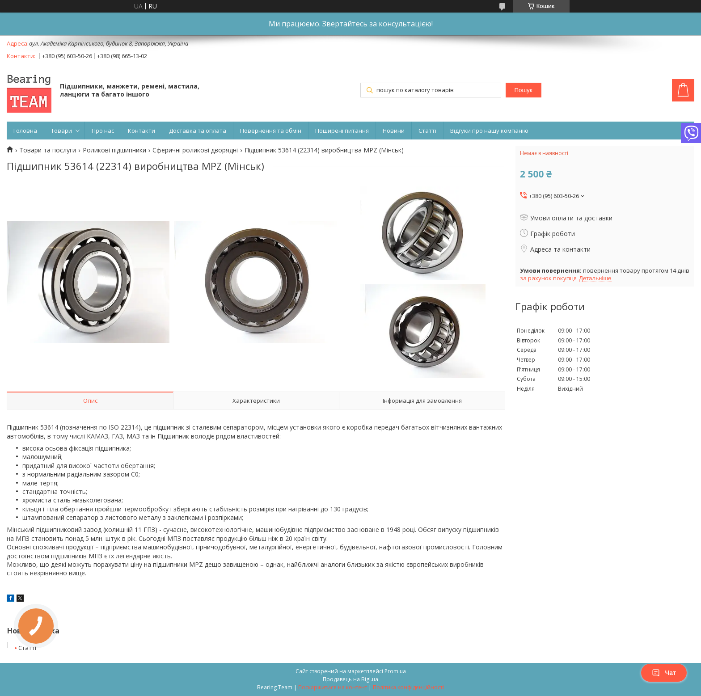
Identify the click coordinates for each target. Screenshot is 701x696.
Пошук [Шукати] (523, 90)
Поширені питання (342, 131)
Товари (61, 131)
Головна (25, 131)
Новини (394, 131)
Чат (664, 673)
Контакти (141, 131)
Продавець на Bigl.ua (350, 679)
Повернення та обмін (270, 131)
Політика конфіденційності (408, 687)
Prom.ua (395, 671)
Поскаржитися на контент (332, 687)
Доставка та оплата (197, 131)
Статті (427, 131)
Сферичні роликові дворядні (195, 150)
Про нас (103, 131)
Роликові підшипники (114, 150)
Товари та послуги (47, 150)
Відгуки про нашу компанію (489, 131)
